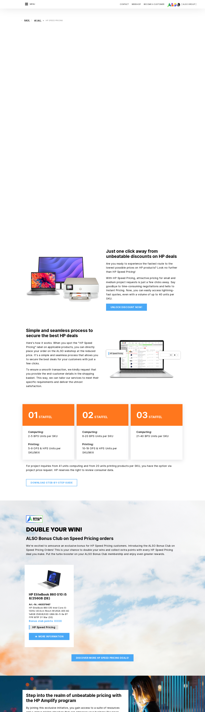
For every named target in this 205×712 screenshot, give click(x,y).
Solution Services (57, 662)
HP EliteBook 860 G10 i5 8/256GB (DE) (48, 386)
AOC (103, 647)
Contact (124, 4)
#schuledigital (55, 672)
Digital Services (56, 642)
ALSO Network (81, 642)
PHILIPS (104, 686)
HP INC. (104, 666)
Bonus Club (80, 652)
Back (27, 16)
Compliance (28, 642)
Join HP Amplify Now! (87, 523)
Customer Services (84, 657)
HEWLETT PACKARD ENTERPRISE (109, 660)
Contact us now (146, 653)
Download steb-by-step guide (52, 272)
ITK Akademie (81, 667)
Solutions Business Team (60, 667)
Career (26, 647)
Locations (27, 667)
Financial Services (57, 647)
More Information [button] (49, 426)
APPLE (104, 642)
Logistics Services (57, 657)
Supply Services (56, 677)
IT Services (54, 652)
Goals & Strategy (30, 672)
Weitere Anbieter (108, 696)
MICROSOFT (106, 681)
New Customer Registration (87, 672)
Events (78, 662)
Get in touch (128, 615)
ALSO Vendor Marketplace (87, 647)
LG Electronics (107, 676)
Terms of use (121, 705)
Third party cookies (80, 705)
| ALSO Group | (189, 4)
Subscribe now (145, 689)
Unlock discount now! (126, 97)
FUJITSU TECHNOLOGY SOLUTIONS (111, 653)
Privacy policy (97, 705)
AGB (67, 705)
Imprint (109, 705)
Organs (26, 657)
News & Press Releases (34, 652)
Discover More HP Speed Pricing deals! (102, 448)
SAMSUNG (105, 691)
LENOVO (105, 671)
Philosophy (28, 662)
